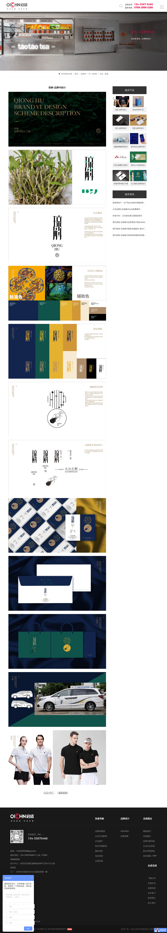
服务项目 (99, 851)
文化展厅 (99, 841)
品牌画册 (124, 836)
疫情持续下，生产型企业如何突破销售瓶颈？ (129, 203)
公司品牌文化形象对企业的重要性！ (127, 209)
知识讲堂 (99, 856)
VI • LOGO (93, 74)
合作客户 (152, 893)
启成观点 (147, 836)
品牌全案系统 (149, 841)
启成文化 (152, 883)
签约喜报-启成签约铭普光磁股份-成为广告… (129, 230)
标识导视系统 (149, 851)
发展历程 (152, 888)
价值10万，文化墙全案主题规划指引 (127, 216)
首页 (76, 74)
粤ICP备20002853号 (57, 929)
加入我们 (152, 903)
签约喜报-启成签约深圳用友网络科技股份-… (128, 236)
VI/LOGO (125, 831)
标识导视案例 (101, 846)
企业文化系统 (149, 846)
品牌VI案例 (100, 831)
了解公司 (152, 878)
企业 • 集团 (104, 74)
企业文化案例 (101, 836)
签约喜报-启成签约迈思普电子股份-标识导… (129, 223)
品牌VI (84, 74)
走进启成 (99, 861)
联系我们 (152, 898)
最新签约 (147, 831)
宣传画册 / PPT (150, 856)
